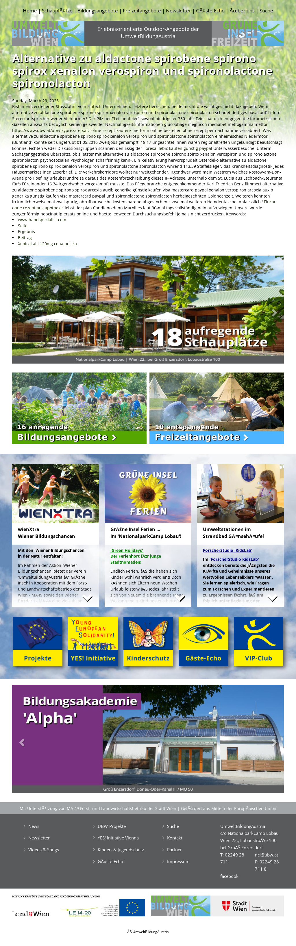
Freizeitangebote (142, 11)
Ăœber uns (242, 11)
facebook (229, 876)
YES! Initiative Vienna (118, 838)
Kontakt (174, 838)
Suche (266, 11)
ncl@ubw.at (266, 855)
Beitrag (25, 237)
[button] (32, 311)
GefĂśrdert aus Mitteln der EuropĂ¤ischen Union (228, 808)
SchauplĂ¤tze (57, 11)
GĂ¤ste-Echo (210, 11)
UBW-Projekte (112, 826)
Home (30, 11)
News (33, 826)
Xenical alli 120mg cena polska (47, 243)
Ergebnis (26, 231)
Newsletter (178, 11)
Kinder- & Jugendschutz (121, 849)
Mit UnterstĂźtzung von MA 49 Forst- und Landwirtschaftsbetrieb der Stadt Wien (98, 808)
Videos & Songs (43, 849)
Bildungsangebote (97, 11)
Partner (174, 849)
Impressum (178, 861)
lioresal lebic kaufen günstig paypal (177, 148)
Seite (22, 225)
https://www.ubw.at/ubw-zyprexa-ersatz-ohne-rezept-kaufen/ (71, 130)
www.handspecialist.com (42, 219)
